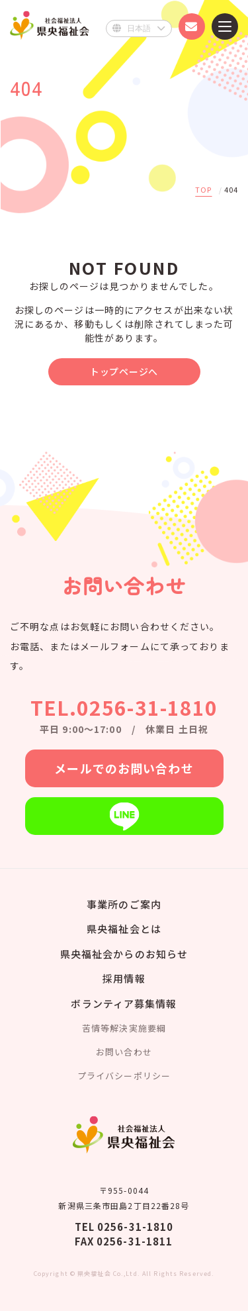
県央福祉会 (49, 24)
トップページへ (124, 371)
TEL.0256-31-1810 (124, 707)
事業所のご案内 (124, 904)
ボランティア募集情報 (124, 1003)
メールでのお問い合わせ (123, 768)
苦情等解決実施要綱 (124, 1028)
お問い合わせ (124, 1051)
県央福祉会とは (124, 929)
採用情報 (124, 978)
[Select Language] (139, 28)
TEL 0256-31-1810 (124, 1227)
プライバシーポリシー (124, 1075)
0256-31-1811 (135, 1241)
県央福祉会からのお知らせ (124, 954)
